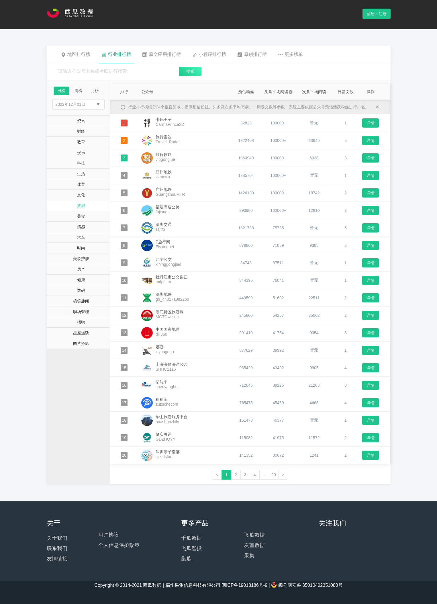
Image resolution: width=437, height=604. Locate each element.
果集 (249, 555)
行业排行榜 (116, 54)
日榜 (61, 90)
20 (273, 474)
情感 (81, 226)
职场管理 (81, 311)
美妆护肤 (81, 258)
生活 (81, 173)
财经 (81, 131)
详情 (371, 123)
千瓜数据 (191, 538)
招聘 (81, 322)
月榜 (95, 90)
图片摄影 (81, 343)
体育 (81, 184)
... (264, 474)
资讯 (81, 120)
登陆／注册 (377, 13)
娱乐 (81, 152)
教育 (81, 142)
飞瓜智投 (191, 548)
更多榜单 (290, 54)
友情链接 (57, 559)
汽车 (81, 237)
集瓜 (186, 559)
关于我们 (57, 538)
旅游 (81, 205)
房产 (81, 269)
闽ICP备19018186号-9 (244, 585)
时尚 (81, 248)
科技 (81, 163)
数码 (81, 290)
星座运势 (81, 333)
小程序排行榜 (209, 54)
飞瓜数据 (254, 535)
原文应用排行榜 (161, 54)
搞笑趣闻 (81, 301)
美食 (81, 216)
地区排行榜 (75, 54)
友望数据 (254, 545)
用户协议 (108, 535)
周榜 (78, 90)
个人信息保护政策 (119, 545)
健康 (81, 279)
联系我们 (57, 548)
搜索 (190, 71)
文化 (81, 195)
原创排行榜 (252, 54)
